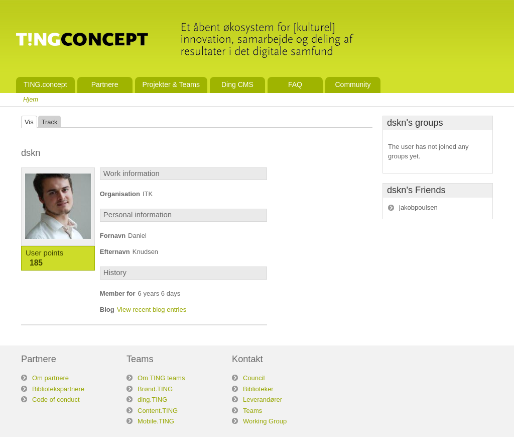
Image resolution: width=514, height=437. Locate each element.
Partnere (104, 84)
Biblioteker (258, 389)
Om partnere (50, 378)
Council (254, 378)
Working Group (265, 421)
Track (50, 122)
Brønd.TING (155, 389)
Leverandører (262, 399)
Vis (29, 122)
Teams (252, 410)
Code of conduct (56, 399)
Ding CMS (237, 84)
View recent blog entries (152, 309)
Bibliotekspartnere (58, 389)
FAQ (295, 84)
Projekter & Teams (171, 84)
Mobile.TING (156, 421)
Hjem (30, 99)
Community (352, 84)
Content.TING (158, 410)
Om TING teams (161, 378)
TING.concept (45, 84)
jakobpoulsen (418, 207)
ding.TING (152, 399)
